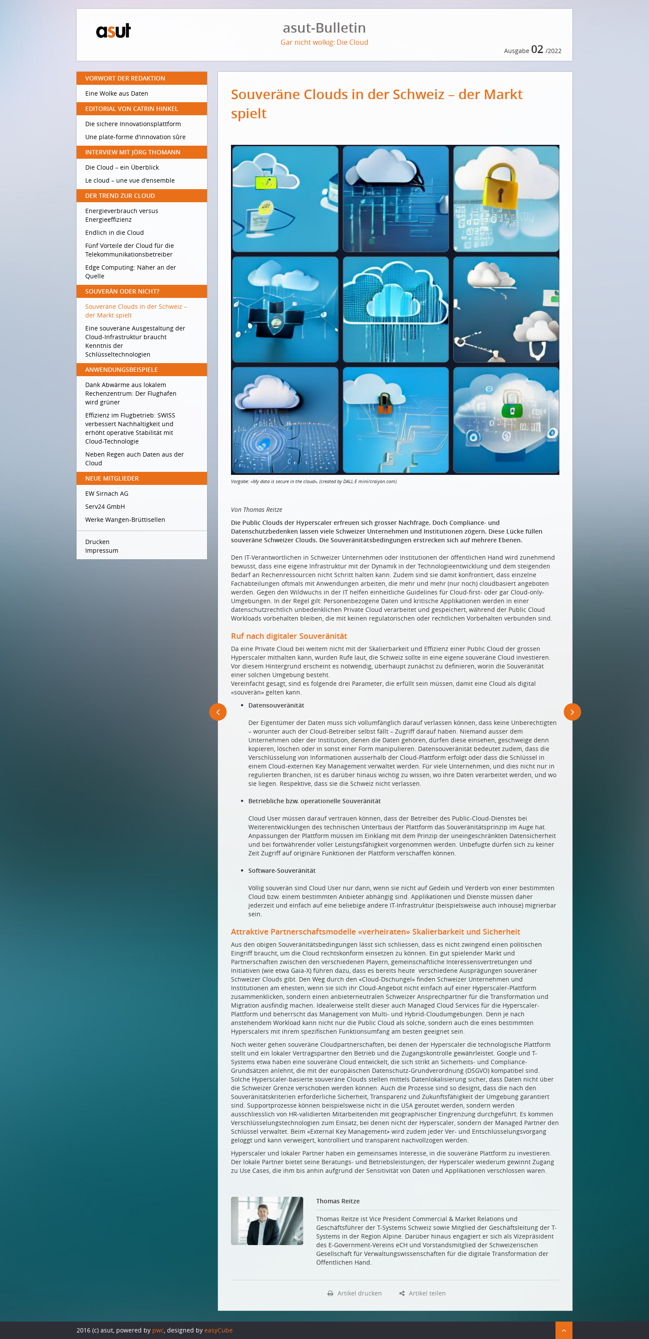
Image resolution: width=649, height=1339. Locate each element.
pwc (158, 1330)
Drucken (97, 542)
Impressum (101, 550)
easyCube (218, 1330)
